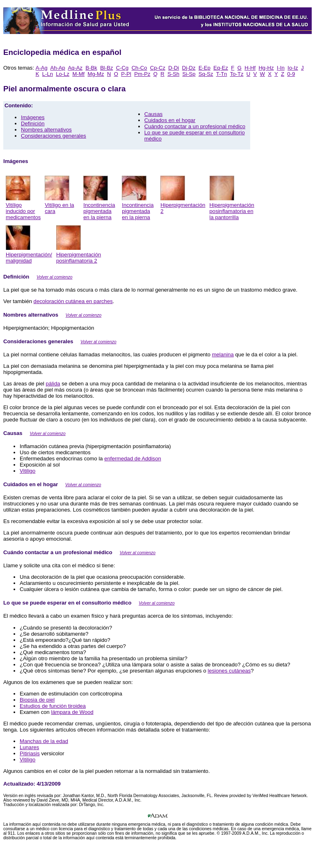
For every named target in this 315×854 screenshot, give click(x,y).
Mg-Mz (96, 74)
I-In (281, 68)
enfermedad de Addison (132, 458)
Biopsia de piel (37, 700)
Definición (33, 123)
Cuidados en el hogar (170, 120)
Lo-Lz (62, 74)
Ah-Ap (57, 68)
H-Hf (250, 68)
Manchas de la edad (44, 741)
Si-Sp (189, 74)
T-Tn (221, 74)
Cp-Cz (157, 68)
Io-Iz (293, 68)
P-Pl (126, 74)
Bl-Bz (106, 68)
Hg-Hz (266, 68)
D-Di (173, 68)
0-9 (291, 74)
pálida (53, 384)
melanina (223, 354)
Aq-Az (75, 68)
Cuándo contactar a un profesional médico (194, 126)
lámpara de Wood (72, 712)
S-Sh (173, 74)
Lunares (29, 747)
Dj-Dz (189, 68)
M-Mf (78, 74)
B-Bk (91, 68)
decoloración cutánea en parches (73, 301)
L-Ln (47, 74)
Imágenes (33, 117)
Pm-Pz (142, 74)
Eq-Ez (220, 68)
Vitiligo (27, 471)
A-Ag (42, 68)
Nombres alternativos (46, 130)
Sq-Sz (206, 74)
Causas (153, 114)
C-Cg (122, 68)
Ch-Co (139, 68)
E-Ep (204, 68)
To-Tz (237, 74)
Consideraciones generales (53, 136)
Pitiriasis (30, 753)
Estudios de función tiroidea (53, 706)
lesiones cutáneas (229, 671)
